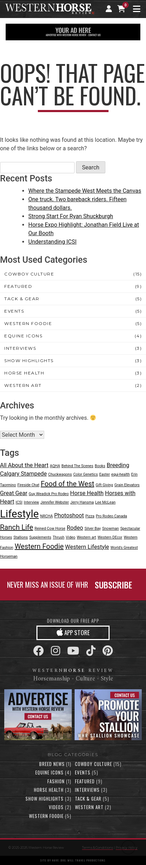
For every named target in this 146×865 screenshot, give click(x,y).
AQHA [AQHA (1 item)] (55, 466)
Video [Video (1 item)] (70, 537)
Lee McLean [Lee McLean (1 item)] (105, 502)
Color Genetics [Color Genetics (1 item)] (85, 474)
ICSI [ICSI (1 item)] (19, 502)
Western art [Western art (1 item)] (86, 537)
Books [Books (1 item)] (100, 466)
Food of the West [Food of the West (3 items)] (67, 484)
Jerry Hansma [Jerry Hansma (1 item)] (82, 502)
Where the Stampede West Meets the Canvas (84, 190)
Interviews (20, 348)
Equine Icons (23, 335)
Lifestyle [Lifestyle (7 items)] (19, 514)
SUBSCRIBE (113, 584)
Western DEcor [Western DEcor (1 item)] (110, 537)
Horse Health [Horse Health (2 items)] (87, 493)
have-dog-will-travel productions (79, 860)
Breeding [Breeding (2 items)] (118, 465)
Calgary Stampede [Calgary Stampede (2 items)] (23, 473)
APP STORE (73, 632)
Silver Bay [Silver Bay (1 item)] (92, 528)
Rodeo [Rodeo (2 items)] (75, 527)
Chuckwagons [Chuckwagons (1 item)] (60, 474)
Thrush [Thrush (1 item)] (58, 537)
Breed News (52, 763)
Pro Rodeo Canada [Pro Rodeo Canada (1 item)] (111, 516)
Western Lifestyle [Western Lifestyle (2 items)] (87, 547)
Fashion (56, 781)
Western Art (23, 385)
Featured (18, 286)
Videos (56, 807)
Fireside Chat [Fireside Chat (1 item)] (28, 485)
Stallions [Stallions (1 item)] (20, 537)
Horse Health (24, 373)
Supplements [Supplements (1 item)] (40, 537)
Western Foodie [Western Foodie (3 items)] (39, 546)
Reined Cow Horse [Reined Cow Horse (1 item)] (50, 528)
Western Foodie (28, 323)
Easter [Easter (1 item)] (104, 474)
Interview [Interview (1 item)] (31, 502)
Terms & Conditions (97, 847)
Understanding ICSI (52, 241)
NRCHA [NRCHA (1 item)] (46, 516)
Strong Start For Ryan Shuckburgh (70, 216)
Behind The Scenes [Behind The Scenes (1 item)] (77, 466)
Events (14, 311)
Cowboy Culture (29, 274)
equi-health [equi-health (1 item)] (120, 474)
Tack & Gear (22, 298)
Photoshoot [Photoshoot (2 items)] (69, 515)
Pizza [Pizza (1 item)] (89, 516)
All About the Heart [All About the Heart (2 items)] (24, 465)
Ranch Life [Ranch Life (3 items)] (16, 527)
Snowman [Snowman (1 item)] (110, 528)
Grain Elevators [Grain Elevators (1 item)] (127, 485)
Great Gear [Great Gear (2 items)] (13, 493)
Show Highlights (29, 360)
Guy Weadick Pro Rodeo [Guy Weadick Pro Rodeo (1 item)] (49, 494)
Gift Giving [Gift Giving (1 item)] (104, 485)
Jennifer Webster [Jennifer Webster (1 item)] (54, 502)
